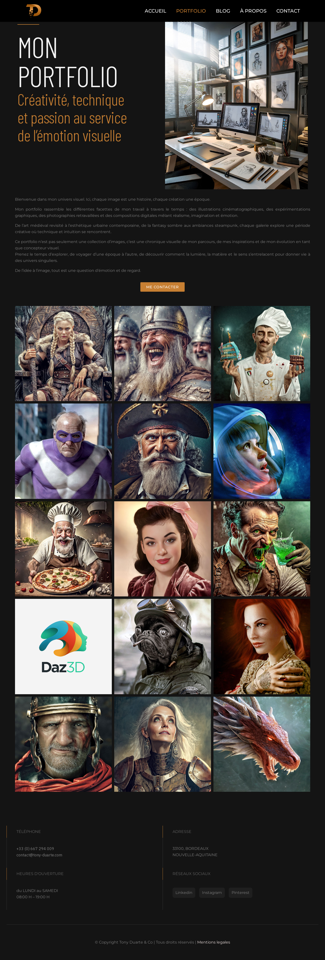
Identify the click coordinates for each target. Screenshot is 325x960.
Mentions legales (213, 942)
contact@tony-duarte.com (39, 855)
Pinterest (240, 892)
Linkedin (183, 892)
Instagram (212, 892)
